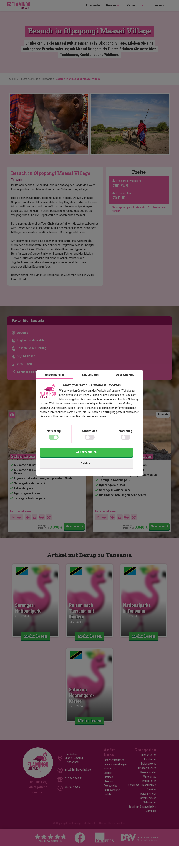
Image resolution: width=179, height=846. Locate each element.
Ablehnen (64, 459)
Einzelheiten (90, 381)
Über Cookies (125, 381)
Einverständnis (55, 381)
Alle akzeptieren (115, 459)
